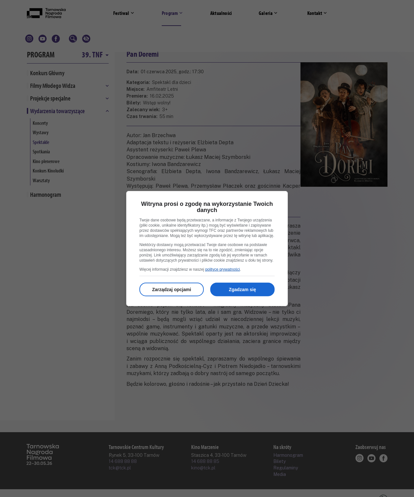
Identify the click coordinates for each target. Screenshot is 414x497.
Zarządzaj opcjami (171, 289)
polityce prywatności (222, 269)
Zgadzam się (242, 289)
